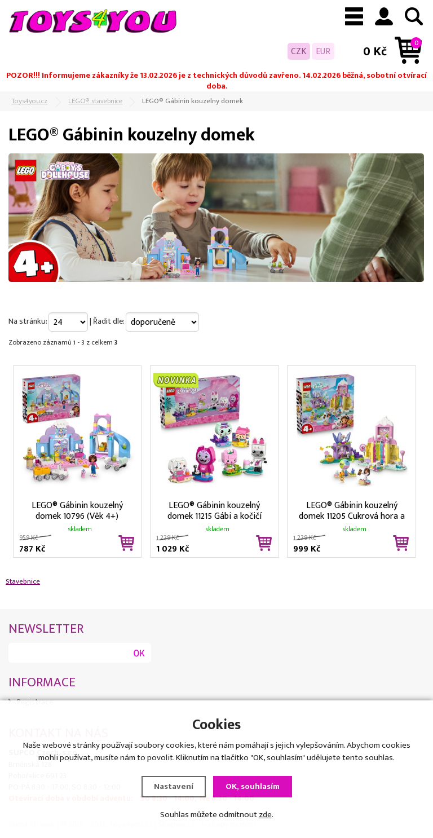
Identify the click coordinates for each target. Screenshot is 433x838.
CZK (299, 51)
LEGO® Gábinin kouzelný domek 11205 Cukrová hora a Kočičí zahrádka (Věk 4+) (352, 510)
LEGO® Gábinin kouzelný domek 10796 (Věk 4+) (77, 510)
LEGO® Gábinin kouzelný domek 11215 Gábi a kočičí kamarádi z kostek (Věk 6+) (214, 510)
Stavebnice (23, 581)
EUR (323, 51)
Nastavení (173, 786)
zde (265, 815)
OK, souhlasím (253, 786)
